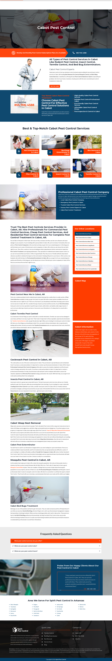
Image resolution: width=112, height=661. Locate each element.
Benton (81, 606)
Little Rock (36, 613)
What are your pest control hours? (24, 551)
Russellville (13, 615)
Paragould (36, 609)
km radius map (87, 300)
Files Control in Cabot (32, 175)
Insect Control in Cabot (62, 175)
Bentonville (83, 604)
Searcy (12, 613)
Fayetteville (60, 611)
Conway (59, 613)
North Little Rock (38, 611)
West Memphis (14, 604)
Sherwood (13, 611)
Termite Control (49, 633)
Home (37, 6)
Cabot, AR (78, 633)
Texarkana (13, 606)
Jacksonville (60, 604)
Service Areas (64, 6)
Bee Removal (48, 639)
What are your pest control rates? (24, 546)
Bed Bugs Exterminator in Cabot (63, 152)
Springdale (13, 609)
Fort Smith (59, 609)
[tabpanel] (56, 29)
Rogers (35, 604)
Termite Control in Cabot (93, 175)
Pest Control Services (49, 6)
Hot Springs (60, 606)
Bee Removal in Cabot (94, 151)
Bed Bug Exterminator (50, 636)
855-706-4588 (89, 6)
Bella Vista (82, 609)
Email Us (78, 639)
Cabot (58, 615)
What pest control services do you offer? (27, 541)
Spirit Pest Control (61, 659)
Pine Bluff (36, 606)
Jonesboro (36, 615)
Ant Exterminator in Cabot (31, 151)
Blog (45, 645)
